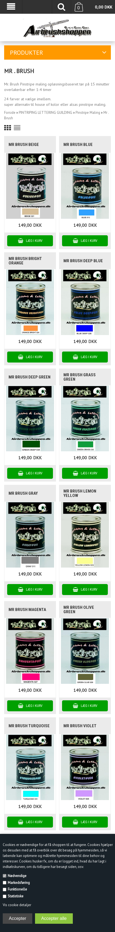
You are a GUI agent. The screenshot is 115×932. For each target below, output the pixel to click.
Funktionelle (17, 889)
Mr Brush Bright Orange (25, 261)
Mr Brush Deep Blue (83, 260)
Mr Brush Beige (24, 144)
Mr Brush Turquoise (29, 725)
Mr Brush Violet (80, 725)
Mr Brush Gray (23, 493)
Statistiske (15, 896)
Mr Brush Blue (78, 144)
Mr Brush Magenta (27, 609)
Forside (9, 112)
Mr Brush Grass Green (79, 377)
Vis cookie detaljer (17, 905)
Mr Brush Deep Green (29, 377)
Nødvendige (17, 875)
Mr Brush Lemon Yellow (79, 493)
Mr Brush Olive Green (78, 609)
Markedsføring (19, 882)
